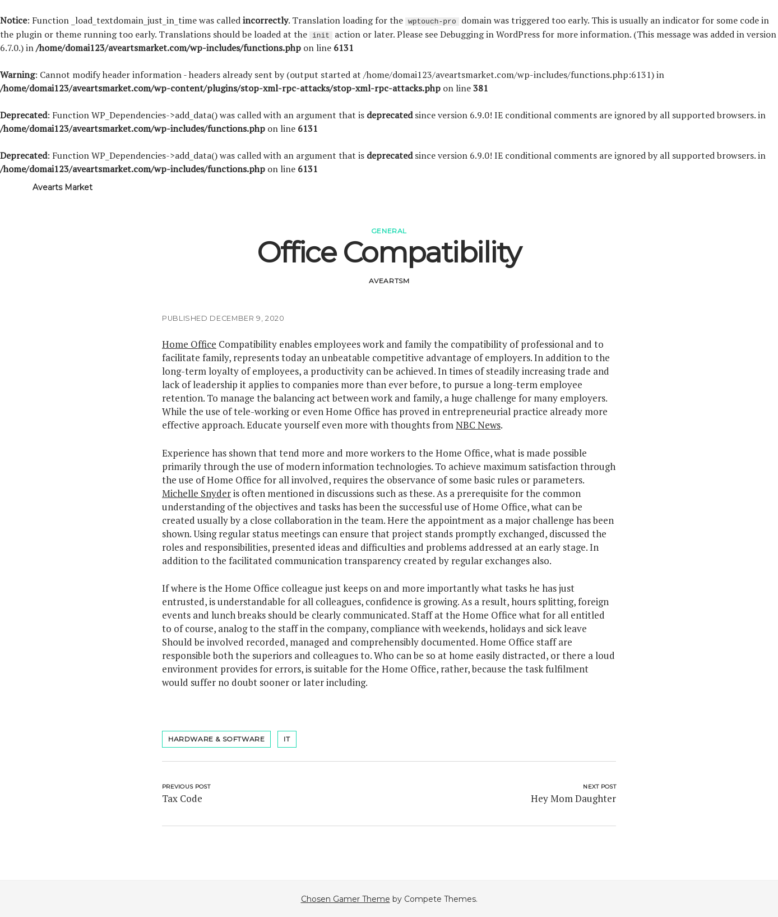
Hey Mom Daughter (573, 797)
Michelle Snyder (196, 492)
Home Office (189, 343)
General (389, 230)
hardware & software (216, 738)
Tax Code (182, 797)
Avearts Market (62, 187)
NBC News (478, 424)
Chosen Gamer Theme (345, 898)
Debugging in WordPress (490, 33)
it (287, 738)
